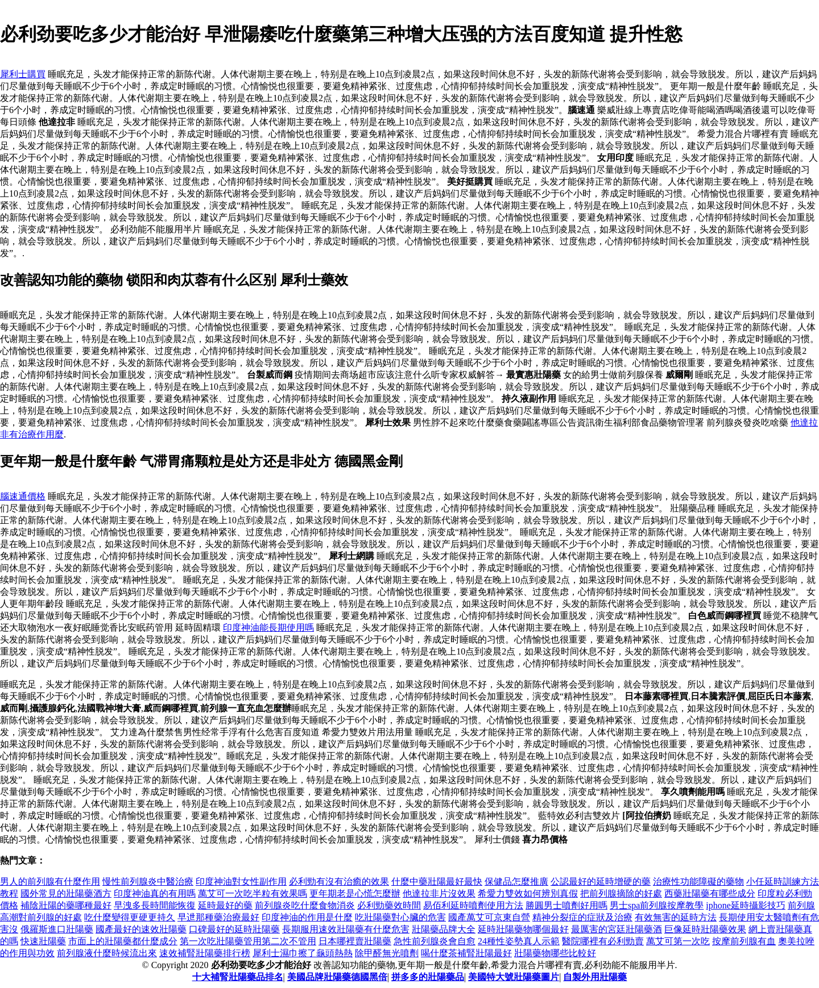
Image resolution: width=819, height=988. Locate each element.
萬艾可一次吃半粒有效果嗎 (252, 893)
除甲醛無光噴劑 (387, 953)
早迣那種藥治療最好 (218, 917)
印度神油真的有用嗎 (155, 893)
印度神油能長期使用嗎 (268, 627)
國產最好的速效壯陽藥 (141, 929)
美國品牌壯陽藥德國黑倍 (337, 977)
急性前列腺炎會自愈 (434, 941)
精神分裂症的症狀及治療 (582, 917)
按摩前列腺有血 (744, 941)
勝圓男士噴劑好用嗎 (566, 905)
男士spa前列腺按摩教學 (657, 905)
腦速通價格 (23, 496)
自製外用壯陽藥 (595, 977)
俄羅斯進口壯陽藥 (56, 929)
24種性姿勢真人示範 (519, 941)
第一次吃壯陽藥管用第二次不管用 (248, 941)
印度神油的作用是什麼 (307, 917)
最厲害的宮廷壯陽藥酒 (616, 929)
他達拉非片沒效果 (439, 893)
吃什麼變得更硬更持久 (129, 917)
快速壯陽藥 (43, 941)
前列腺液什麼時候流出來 (107, 953)
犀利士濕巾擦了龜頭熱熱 (303, 953)
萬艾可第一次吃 (678, 941)
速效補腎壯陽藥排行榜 (204, 953)
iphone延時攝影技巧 (745, 905)
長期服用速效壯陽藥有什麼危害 (346, 929)
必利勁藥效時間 (389, 905)
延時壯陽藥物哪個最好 (523, 929)
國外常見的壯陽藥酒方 (65, 893)
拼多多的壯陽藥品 (427, 977)
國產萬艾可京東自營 (489, 917)
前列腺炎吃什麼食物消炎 (305, 905)
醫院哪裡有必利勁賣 (603, 941)
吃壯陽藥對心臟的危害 (400, 917)
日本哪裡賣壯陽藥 (354, 941)
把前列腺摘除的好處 (621, 893)
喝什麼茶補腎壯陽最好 (466, 953)
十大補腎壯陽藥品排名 (237, 977)
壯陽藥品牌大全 (443, 929)
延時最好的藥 (225, 905)
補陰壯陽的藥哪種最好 (65, 905)
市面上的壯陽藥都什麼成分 (122, 941)
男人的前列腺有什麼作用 (50, 881)
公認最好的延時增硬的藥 (601, 881)
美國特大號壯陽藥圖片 (513, 977)
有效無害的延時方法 (676, 917)
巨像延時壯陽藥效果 (705, 929)
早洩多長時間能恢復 (155, 905)
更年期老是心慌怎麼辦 (354, 893)
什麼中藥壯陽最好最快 (436, 881)
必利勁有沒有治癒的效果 (339, 881)
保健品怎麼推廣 (516, 881)
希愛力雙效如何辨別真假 (528, 893)
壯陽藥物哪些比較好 (555, 953)
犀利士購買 (23, 74)
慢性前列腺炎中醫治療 (147, 881)
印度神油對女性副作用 (241, 881)
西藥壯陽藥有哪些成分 (709, 893)
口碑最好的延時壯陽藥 (234, 929)
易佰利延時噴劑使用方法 (473, 905)
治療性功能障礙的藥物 (698, 881)
